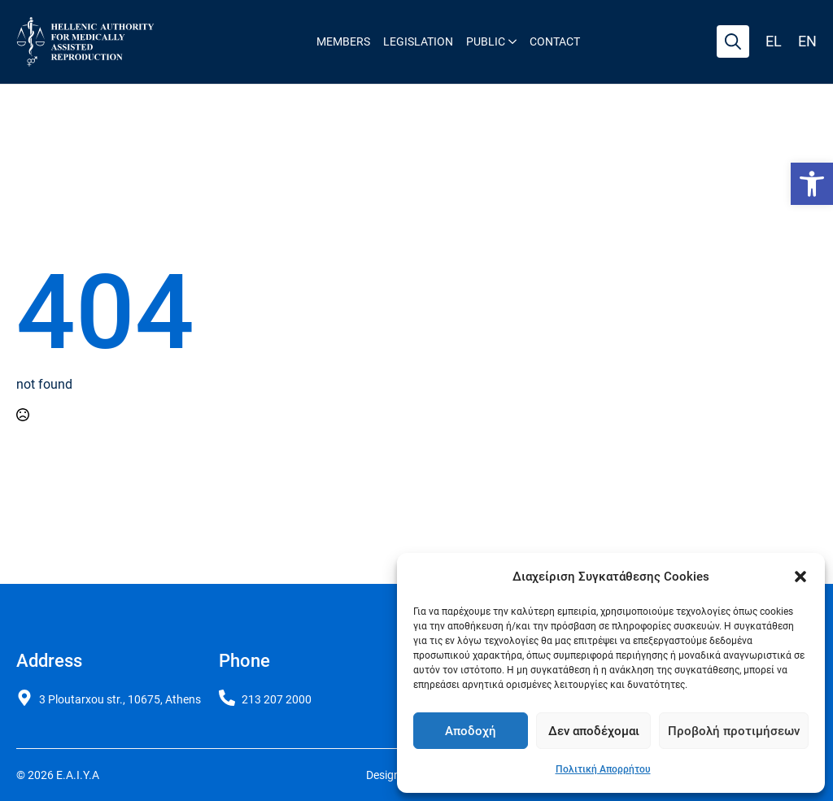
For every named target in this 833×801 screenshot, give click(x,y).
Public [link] (485, 41)
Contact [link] (555, 41)
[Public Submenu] (511, 41)
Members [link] (343, 41)
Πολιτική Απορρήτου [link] (603, 769)
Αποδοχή (470, 731)
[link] (812, 184)
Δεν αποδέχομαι (593, 731)
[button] (800, 576)
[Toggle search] (733, 41)
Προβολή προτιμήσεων (734, 731)
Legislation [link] (418, 41)
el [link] (773, 41)
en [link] (807, 41)
